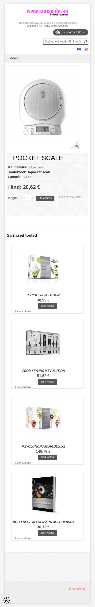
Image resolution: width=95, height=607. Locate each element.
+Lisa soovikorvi (69, 197)
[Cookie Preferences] (6, 600)
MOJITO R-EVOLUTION (43, 295)
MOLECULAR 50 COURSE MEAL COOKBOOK (43, 522)
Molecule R (36, 167)
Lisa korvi (45, 198)
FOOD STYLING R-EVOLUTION (43, 371)
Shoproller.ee (77, 588)
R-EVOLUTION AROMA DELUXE (43, 446)
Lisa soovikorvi (23, 311)
